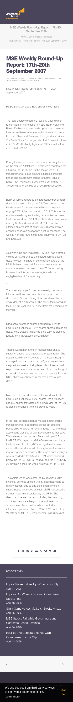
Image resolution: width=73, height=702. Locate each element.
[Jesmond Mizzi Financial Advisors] (15, 13)
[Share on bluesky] (45, 551)
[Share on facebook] (19, 551)
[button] (65, 12)
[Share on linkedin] (36, 551)
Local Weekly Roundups (40, 36)
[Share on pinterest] (32, 551)
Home (24, 36)
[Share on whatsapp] (41, 551)
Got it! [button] (63, 692)
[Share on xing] (50, 551)
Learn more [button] (13, 696)
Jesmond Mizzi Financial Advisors (22, 80)
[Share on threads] (27, 551)
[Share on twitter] (23, 551)
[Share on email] (54, 551)
